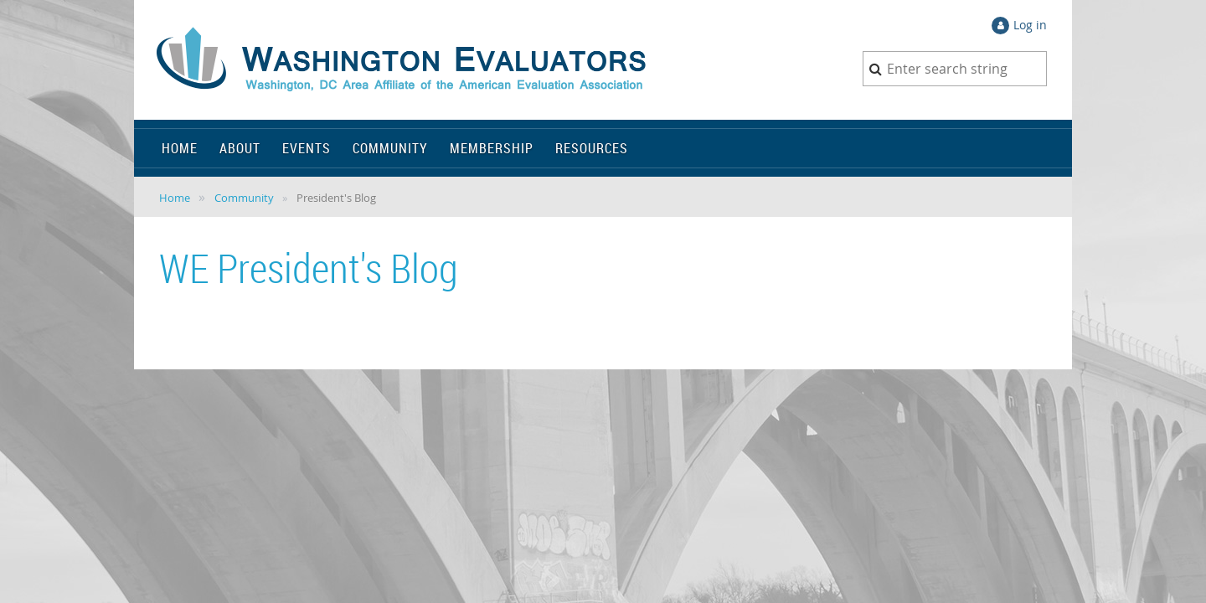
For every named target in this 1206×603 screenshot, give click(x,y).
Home (174, 197)
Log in (1030, 25)
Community (244, 197)
